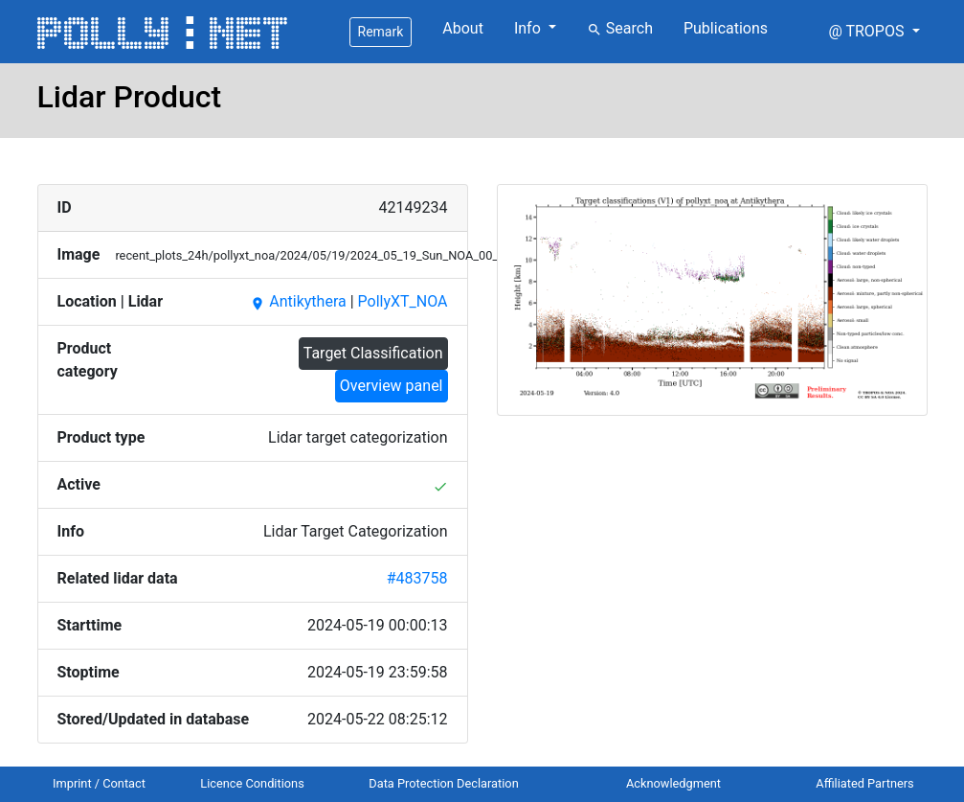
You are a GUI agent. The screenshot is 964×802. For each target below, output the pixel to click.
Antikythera (298, 301)
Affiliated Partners (864, 783)
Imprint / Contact (99, 783)
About (462, 28)
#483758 (417, 578)
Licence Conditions (252, 783)
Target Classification (373, 353)
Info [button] (529, 28)
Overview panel (391, 386)
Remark (381, 31)
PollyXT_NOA (403, 301)
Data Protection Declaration (443, 783)
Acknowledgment (673, 783)
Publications (726, 28)
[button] (873, 31)
